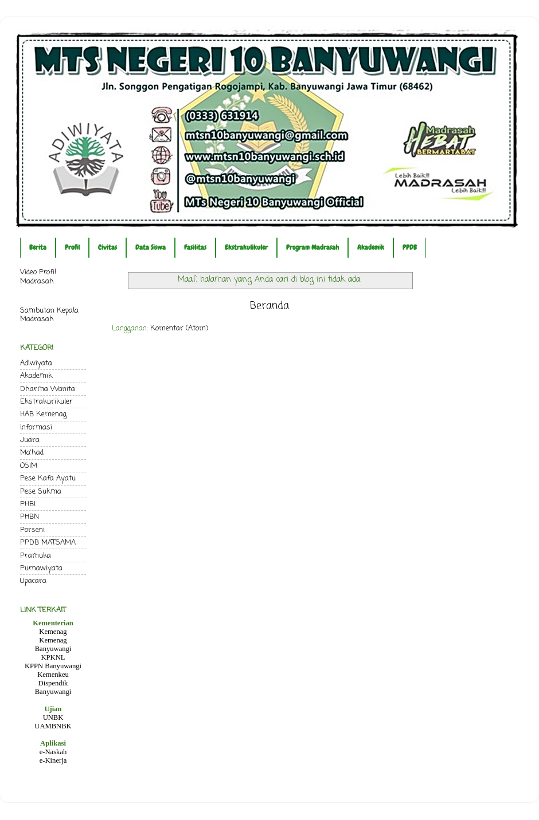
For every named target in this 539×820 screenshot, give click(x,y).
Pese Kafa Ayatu (48, 478)
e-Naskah (53, 752)
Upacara (33, 580)
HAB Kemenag (43, 414)
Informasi (36, 427)
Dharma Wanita (47, 389)
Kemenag (53, 632)
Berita (37, 247)
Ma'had (32, 452)
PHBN (29, 516)
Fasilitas (195, 247)
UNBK (53, 717)
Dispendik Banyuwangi (53, 687)
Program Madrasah (312, 247)
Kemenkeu (53, 675)
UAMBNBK (52, 726)
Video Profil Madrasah (38, 276)
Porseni (32, 530)
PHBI (28, 504)
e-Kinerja (53, 760)
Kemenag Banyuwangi (53, 644)
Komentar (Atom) (179, 328)
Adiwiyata (36, 363)
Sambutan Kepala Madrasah (49, 315)
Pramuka (35, 555)
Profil (72, 247)
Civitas (107, 247)
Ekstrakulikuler (246, 247)
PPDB (410, 247)
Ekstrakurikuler (46, 401)
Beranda (269, 306)
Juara (30, 440)
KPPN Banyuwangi (53, 666)
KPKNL (53, 657)
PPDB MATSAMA (48, 542)
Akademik (370, 247)
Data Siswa (150, 247)
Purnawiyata (41, 568)
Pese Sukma (40, 491)
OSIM (28, 465)
